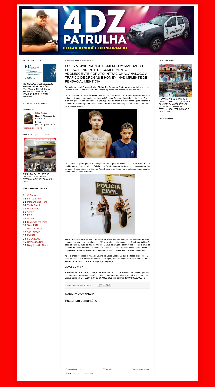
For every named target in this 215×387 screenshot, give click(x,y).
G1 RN (30, 218)
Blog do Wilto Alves (37, 245)
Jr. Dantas (79, 285)
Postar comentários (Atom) (82, 374)
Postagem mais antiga (140, 369)
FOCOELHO (34, 238)
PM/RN (31, 235)
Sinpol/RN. (33, 225)
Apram (30, 212)
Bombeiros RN (35, 242)
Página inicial (108, 369)
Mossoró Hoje (34, 228)
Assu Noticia (33, 232)
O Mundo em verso (37, 222)
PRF (29, 215)
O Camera (32, 195)
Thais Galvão (34, 205)
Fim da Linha (34, 198)
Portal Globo (33, 208)
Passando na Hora (37, 202)
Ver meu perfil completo (32, 128)
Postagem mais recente (75, 369)
